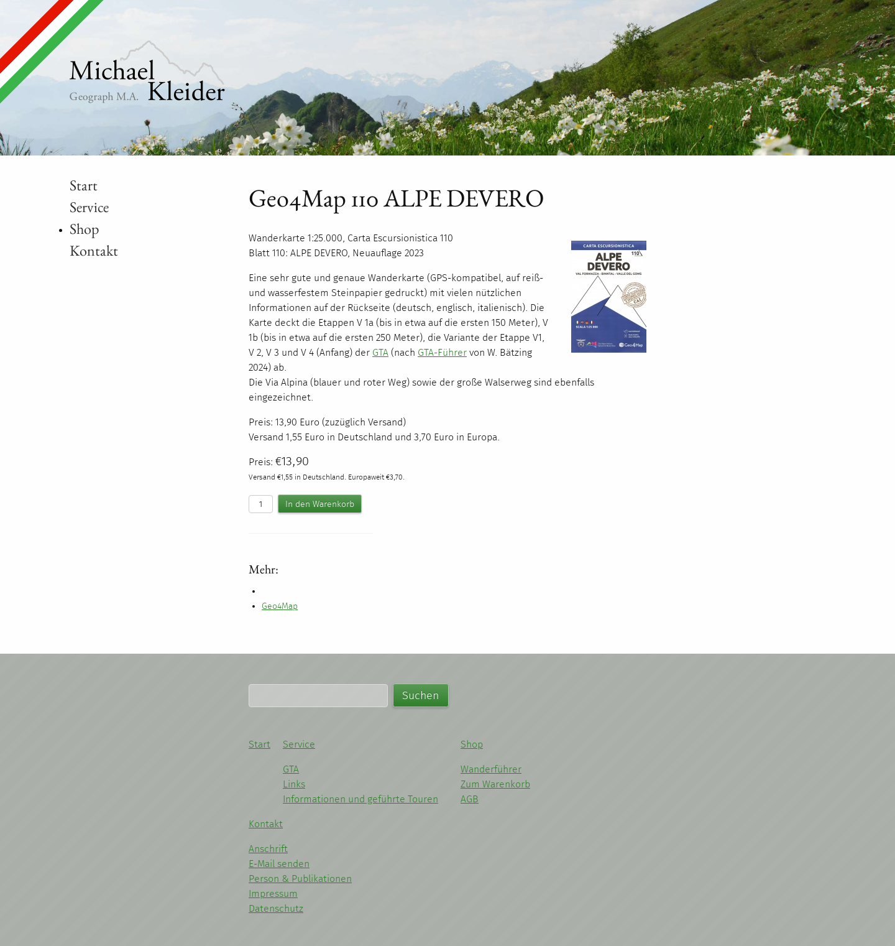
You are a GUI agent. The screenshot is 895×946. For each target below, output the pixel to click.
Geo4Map (280, 606)
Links (294, 784)
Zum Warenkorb (495, 784)
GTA (291, 769)
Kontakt (94, 250)
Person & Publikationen (300, 878)
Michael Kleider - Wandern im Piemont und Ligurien (147, 72)
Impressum (273, 893)
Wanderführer (491, 769)
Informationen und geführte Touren (360, 799)
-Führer (442, 352)
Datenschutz (276, 908)
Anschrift (268, 849)
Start (84, 185)
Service (89, 206)
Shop (84, 228)
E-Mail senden (279, 863)
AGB (470, 799)
